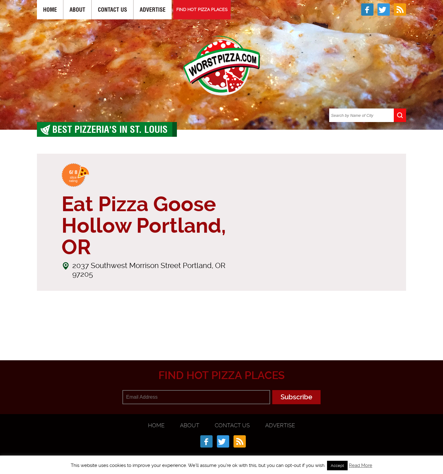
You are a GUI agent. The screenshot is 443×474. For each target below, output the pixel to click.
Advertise (153, 9)
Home (50, 9)
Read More (360, 465)
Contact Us (112, 9)
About (77, 9)
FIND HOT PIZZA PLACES (202, 9)
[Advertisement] (221, 330)
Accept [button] (337, 465)
